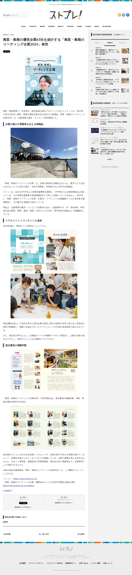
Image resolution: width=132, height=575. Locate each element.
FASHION (70, 26)
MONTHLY (122, 43)
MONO (42, 26)
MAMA (79, 26)
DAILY (97, 43)
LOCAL (23, 26)
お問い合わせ (83, 563)
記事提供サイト (70, 563)
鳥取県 (5, 522)
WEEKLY (110, 43)
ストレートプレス (110, 167)
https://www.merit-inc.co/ (25, 478)
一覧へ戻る (44, 534)
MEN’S (96, 26)
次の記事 (81, 534)
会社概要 (22, 563)
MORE (110, 159)
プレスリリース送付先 (55, 563)
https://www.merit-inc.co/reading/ (19, 485)
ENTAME (51, 26)
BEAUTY (61, 26)
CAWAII (88, 26)
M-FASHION (107, 26)
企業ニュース (108, 563)
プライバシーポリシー (36, 563)
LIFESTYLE (33, 26)
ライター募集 (95, 563)
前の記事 (6, 534)
